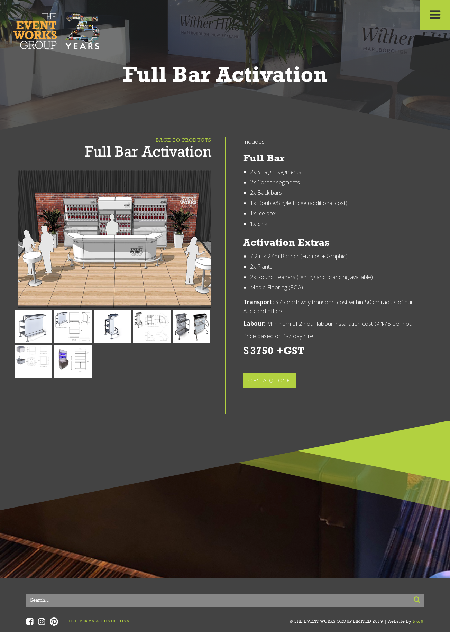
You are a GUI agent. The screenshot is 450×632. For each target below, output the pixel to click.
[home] (56, 29)
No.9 (418, 622)
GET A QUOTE (269, 381)
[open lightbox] (114, 239)
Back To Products (183, 140)
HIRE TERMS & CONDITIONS (98, 621)
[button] (435, 15)
